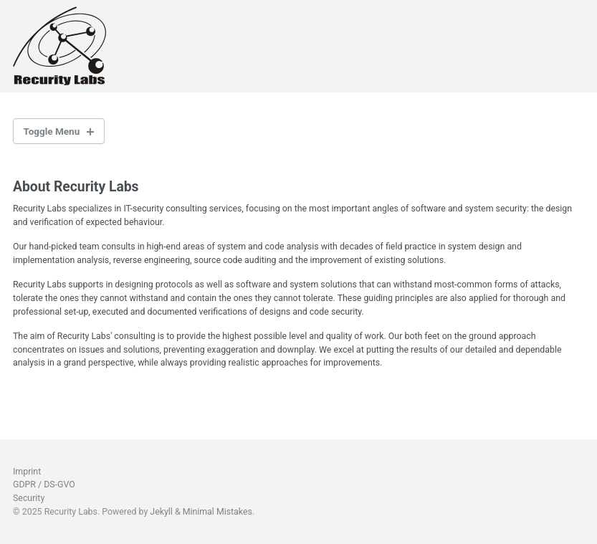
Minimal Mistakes (217, 512)
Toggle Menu (52, 131)
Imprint (27, 472)
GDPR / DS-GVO (44, 484)
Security (28, 498)
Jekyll (161, 512)
